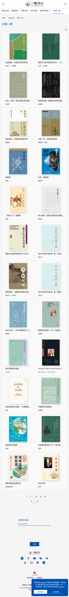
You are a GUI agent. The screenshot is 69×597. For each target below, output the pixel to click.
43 (36, 496)
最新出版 (5, 10)
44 (41, 496)
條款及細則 (30, 578)
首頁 (3, 18)
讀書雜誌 (15, 10)
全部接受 (41, 592)
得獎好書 (24, 10)
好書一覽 (56, 10)
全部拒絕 (56, 592)
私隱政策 (39, 578)
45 (45, 496)
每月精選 (33, 10)
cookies (43, 582)
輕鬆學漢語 (44, 10)
